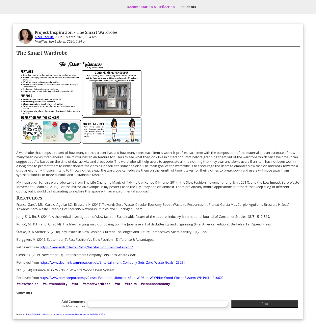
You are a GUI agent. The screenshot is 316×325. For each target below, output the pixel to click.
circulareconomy (156, 284)
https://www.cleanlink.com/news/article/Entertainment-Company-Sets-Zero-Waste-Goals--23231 (112, 262)
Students (188, 7)
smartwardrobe (97, 284)
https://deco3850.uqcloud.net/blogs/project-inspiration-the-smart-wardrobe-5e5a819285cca (65, 314)
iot (76, 284)
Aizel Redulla (44, 37)
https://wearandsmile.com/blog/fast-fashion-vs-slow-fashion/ (86, 247)
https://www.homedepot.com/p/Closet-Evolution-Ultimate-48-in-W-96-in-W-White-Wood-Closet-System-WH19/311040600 (131, 278)
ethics (132, 284)
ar (118, 284)
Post (264, 303)
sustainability (56, 284)
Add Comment (73, 303)
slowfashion (28, 284)
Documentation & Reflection (151, 7)
